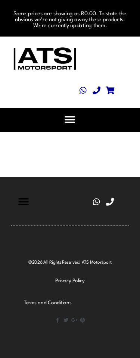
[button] (69, 120)
